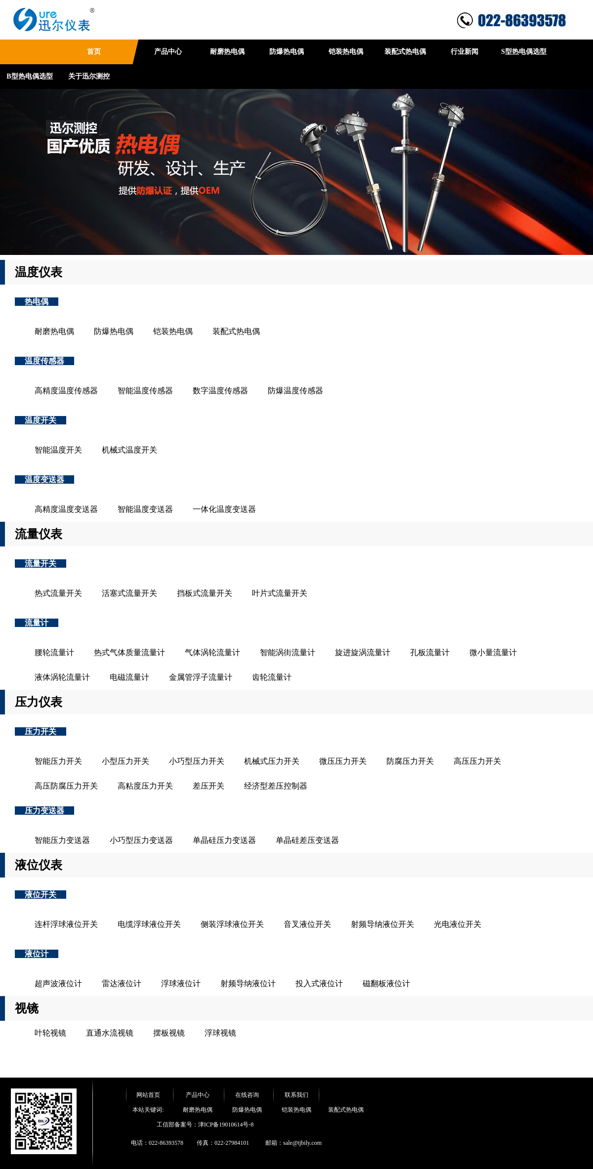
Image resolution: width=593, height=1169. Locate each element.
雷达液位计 (121, 983)
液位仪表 (38, 865)
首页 (94, 51)
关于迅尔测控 (89, 76)
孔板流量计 (430, 652)
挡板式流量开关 (204, 593)
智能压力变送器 (62, 840)
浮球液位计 (181, 983)
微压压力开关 (343, 761)
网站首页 (148, 1094)
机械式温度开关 (129, 450)
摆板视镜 (169, 1033)
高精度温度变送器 (66, 509)
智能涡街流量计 (287, 652)
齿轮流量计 (272, 677)
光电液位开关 (457, 924)
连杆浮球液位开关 (66, 924)
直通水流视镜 (109, 1033)
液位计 (36, 954)
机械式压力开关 (271, 761)
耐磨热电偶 (227, 51)
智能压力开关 (58, 761)
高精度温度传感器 (66, 390)
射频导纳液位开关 (382, 924)
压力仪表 (38, 702)
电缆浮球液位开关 (149, 924)
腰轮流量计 (54, 652)
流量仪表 (38, 534)
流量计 (36, 623)
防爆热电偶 (286, 51)
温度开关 (40, 420)
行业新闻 (464, 51)
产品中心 (168, 51)
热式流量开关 (58, 593)
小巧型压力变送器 (141, 840)
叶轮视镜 (50, 1033)
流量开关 (40, 563)
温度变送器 (44, 479)
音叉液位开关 (307, 924)
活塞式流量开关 (129, 593)
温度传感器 (44, 361)
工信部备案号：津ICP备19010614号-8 (205, 1124)
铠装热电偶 (346, 51)
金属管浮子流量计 (200, 677)
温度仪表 (38, 272)
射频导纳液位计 (248, 983)
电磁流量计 (129, 677)
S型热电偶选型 (524, 51)
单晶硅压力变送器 (224, 840)
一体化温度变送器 (224, 509)
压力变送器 (44, 810)
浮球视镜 (220, 1033)
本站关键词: (148, 1109)
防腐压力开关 (410, 761)
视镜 (27, 1008)
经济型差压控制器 (275, 786)
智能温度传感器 (145, 390)
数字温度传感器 (220, 390)
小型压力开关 (125, 761)
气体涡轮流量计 (212, 652)
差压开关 (208, 786)
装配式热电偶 (405, 51)
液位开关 (40, 894)
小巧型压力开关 (196, 761)
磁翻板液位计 (386, 983)
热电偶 (36, 301)
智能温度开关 (58, 450)
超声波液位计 (58, 983)
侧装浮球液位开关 (232, 924)
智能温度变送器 (145, 509)
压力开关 (40, 731)
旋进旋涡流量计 (362, 652)
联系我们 (296, 1094)
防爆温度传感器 (295, 390)
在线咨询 (247, 1094)
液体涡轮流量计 (62, 677)
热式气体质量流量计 (129, 652)
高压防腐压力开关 (66, 786)
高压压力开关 (477, 761)
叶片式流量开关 (279, 593)
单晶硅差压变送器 (307, 840)
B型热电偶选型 (29, 76)
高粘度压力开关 (145, 786)
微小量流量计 (493, 652)
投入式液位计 (319, 983)
